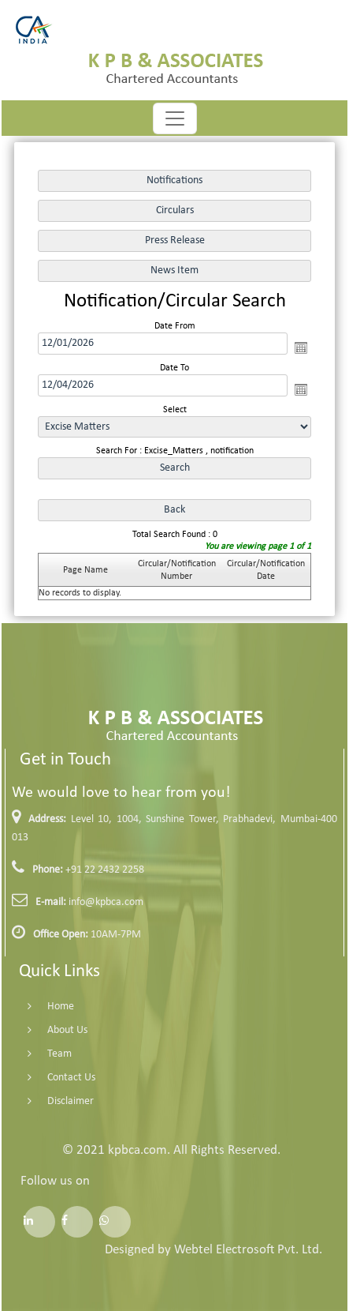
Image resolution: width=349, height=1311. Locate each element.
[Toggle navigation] (175, 118)
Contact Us (53, 1078)
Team (41, 1054)
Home (42, 1006)
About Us (49, 1030)
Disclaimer (52, 1101)
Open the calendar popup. (301, 347)
